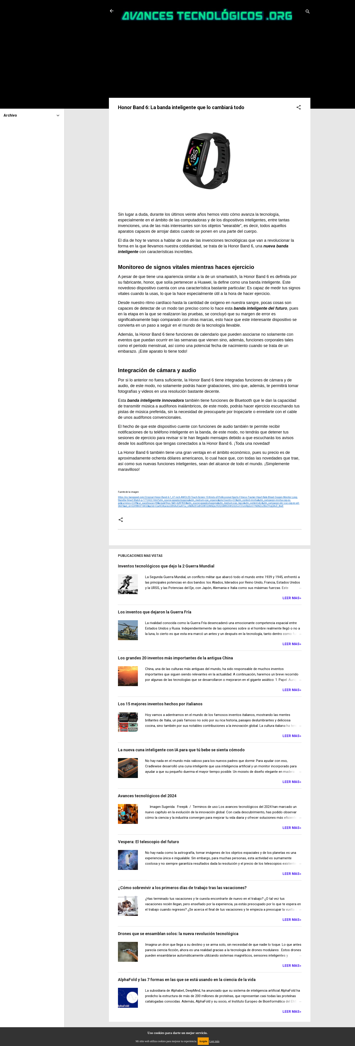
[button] (298, 108)
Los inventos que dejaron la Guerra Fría (154, 612)
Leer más (214, 1041)
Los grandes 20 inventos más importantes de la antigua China (175, 658)
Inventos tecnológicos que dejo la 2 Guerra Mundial (166, 566)
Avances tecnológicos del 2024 (147, 795)
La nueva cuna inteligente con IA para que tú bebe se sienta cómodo (181, 749)
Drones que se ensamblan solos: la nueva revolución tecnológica (178, 933)
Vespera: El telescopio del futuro (148, 841)
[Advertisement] (210, 57)
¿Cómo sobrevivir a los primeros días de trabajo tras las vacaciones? (182, 887)
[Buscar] (307, 12)
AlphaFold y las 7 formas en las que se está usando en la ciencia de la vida (187, 979)
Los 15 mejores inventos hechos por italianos (160, 703)
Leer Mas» (292, 598)
